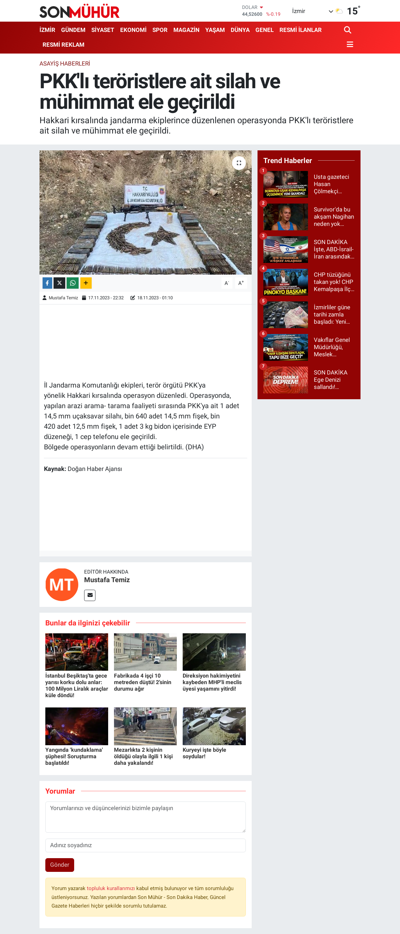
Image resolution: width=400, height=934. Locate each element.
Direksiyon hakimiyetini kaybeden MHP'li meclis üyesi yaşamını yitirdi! (212, 682)
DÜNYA (240, 29)
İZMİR (47, 29)
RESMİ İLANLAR (300, 29)
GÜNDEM (73, 29)
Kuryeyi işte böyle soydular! (204, 753)
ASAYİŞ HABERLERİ (64, 63)
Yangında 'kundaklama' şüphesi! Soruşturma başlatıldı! (74, 756)
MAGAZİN (186, 29)
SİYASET (102, 29)
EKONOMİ (133, 29)
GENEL (264, 29)
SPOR (160, 29)
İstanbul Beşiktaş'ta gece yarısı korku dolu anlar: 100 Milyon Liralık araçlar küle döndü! (76, 685)
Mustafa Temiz (63, 297)
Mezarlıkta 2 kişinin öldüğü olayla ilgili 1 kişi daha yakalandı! (143, 756)
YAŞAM (215, 29)
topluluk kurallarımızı (111, 888)
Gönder (59, 864)
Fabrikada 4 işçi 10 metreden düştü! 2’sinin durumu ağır (142, 682)
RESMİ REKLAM (63, 44)
